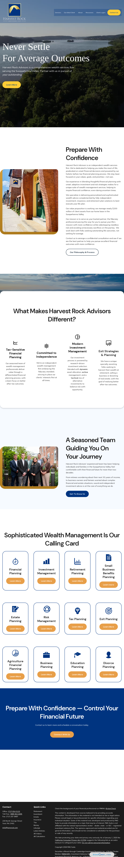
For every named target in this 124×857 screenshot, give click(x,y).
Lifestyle (37, 828)
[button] (58, 10)
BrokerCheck (111, 808)
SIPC (68, 854)
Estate (36, 817)
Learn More (11, 85)
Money (36, 825)
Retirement (38, 811)
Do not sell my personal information (96, 843)
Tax (35, 822)
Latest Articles (39, 831)
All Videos (38, 834)
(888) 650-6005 (16, 814)
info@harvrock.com (10, 828)
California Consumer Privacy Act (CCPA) (70, 840)
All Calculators (39, 836)
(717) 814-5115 (14, 811)
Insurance (37, 820)
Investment (38, 814)
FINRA (64, 854)
